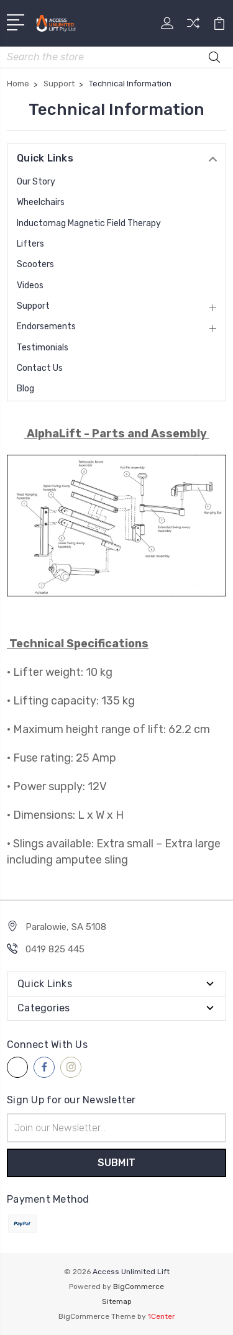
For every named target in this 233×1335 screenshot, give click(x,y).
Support (33, 306)
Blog (25, 388)
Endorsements (46, 326)
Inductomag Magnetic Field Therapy (89, 223)
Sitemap (117, 1301)
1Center (161, 1316)
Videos (30, 285)
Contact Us (40, 368)
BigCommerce (138, 1286)
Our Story (36, 181)
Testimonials (42, 347)
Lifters (30, 244)
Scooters (35, 264)
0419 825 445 (55, 949)
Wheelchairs (41, 202)
